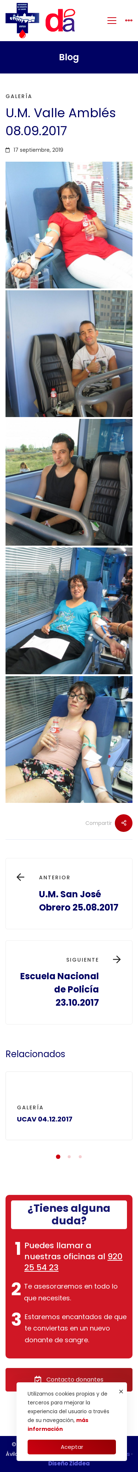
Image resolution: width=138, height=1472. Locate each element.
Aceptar (72, 1447)
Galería (19, 96)
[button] (58, 1156)
